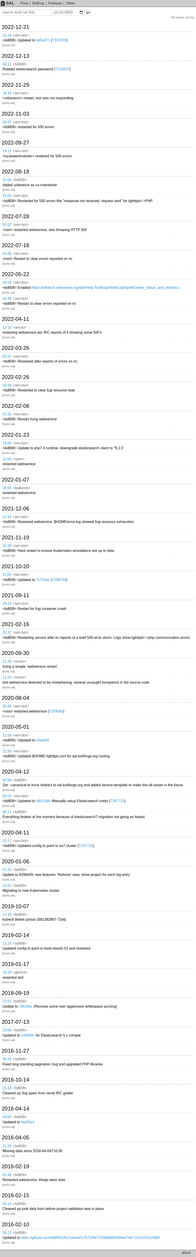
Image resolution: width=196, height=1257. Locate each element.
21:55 (6, 180)
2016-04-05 (15, 1137)
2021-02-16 (15, 624)
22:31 (6, 870)
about (186, 1253)
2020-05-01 (15, 727)
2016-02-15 (15, 1195)
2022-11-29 (15, 85)
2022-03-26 (15, 348)
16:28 (6, 972)
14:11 (6, 151)
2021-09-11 (15, 595)
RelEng (38, 3)
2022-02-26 (15, 377)
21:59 (6, 735)
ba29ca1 (28, 1122)
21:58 (6, 751)
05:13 (6, 1233)
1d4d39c (28, 1035)
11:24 (6, 677)
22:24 (6, 517)
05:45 (6, 706)
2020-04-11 (15, 832)
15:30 (6, 546)
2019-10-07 (15, 906)
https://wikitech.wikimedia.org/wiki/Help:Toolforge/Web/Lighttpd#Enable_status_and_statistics (105, 287)
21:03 (6, 575)
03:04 (6, 1117)
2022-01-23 (15, 435)
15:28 (6, 385)
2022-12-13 (15, 56)
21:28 (6, 943)
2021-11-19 (15, 537)
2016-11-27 (15, 1051)
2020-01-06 (15, 861)
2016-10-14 (15, 1080)
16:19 (6, 93)
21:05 (6, 196)
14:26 (6, 253)
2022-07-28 (15, 216)
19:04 (6, 488)
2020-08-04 (15, 698)
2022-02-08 (15, 406)
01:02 (6, 225)
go (88, 12)
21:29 (6, 1146)
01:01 (6, 356)
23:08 (6, 1030)
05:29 (6, 1059)
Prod (24, 3)
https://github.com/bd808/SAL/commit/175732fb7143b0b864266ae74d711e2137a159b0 (90, 1238)
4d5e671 (43, 40)
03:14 (6, 1204)
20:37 (6, 632)
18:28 (6, 282)
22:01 (6, 886)
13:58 (6, 459)
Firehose (55, 3)
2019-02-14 (15, 935)
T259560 (56, 711)
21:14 (6, 35)
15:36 (6, 298)
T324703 (59, 40)
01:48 (6, 1175)
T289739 (59, 580)
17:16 (6, 914)
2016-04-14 (15, 1108)
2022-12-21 (15, 27)
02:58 (6, 780)
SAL (7, 3)
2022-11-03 (15, 114)
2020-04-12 (15, 771)
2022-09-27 (15, 143)
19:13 (6, 603)
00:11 (6, 64)
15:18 (6, 1088)
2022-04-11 (15, 319)
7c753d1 (43, 580)
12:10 (6, 327)
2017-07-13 (15, 1022)
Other (70, 3)
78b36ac (26, 1006)
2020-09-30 (15, 653)
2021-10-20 (15, 566)
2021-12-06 (15, 508)
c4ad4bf (42, 740)
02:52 (6, 796)
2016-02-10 (15, 1224)
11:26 (6, 661)
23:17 (6, 841)
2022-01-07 (15, 480)
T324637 (62, 69)
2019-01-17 (15, 964)
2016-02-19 (15, 1166)
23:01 (6, 1001)
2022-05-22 (15, 274)
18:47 (6, 122)
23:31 (6, 414)
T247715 (117, 801)
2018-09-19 (15, 993)
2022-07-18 (15, 245)
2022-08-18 (15, 171)
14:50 (6, 443)
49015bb (43, 801)
